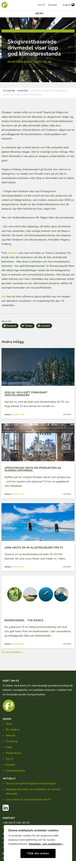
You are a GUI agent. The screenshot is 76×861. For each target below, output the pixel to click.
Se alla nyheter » (12, 652)
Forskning (11, 741)
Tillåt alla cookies (38, 853)
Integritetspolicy (15, 770)
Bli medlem (12, 729)
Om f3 (41, 5)
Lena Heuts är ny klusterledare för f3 (28, 799)
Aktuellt (10, 735)
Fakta (9, 747)
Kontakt (52, 5)
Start (9, 724)
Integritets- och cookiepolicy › (46, 844)
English (68, 5)
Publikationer (13, 753)
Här (4, 296)
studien (12, 253)
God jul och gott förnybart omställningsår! (31, 783)
